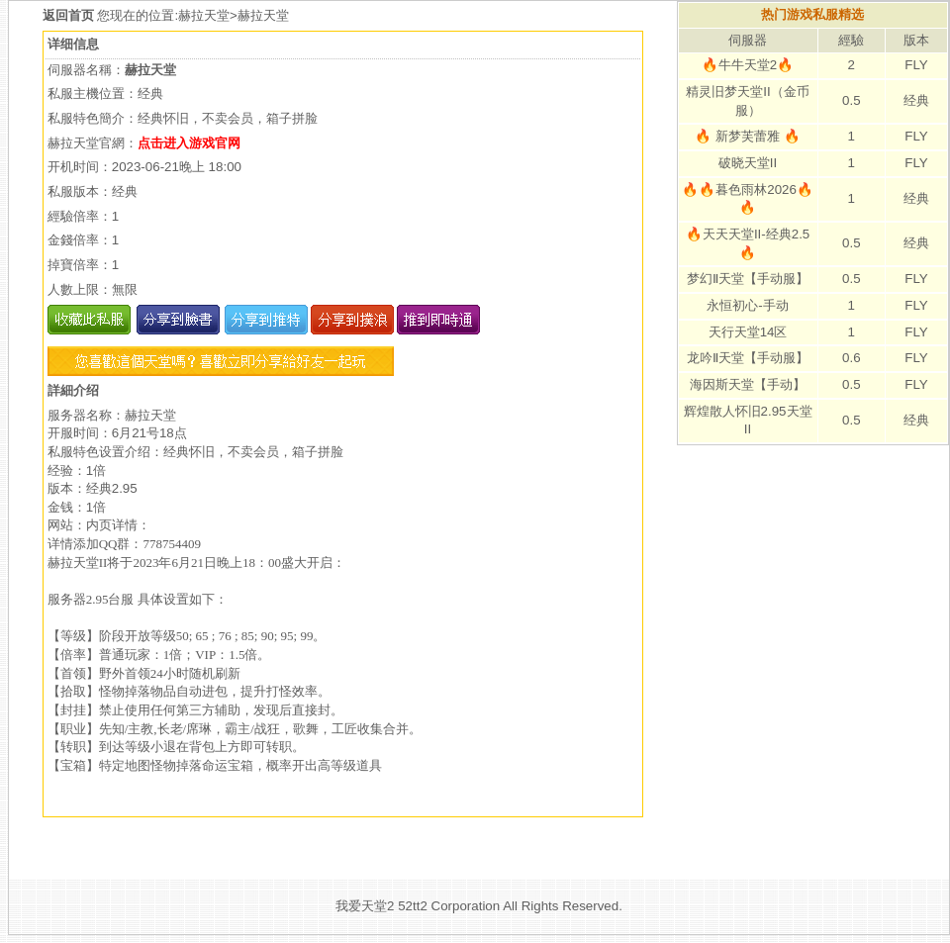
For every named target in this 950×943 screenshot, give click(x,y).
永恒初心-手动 (747, 305)
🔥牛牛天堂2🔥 (748, 64)
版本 (916, 40)
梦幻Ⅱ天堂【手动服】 (747, 278)
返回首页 (70, 15)
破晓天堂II (747, 162)
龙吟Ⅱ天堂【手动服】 (747, 357)
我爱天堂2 (364, 905)
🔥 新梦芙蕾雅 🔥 (747, 136)
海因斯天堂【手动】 (748, 384)
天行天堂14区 (748, 332)
